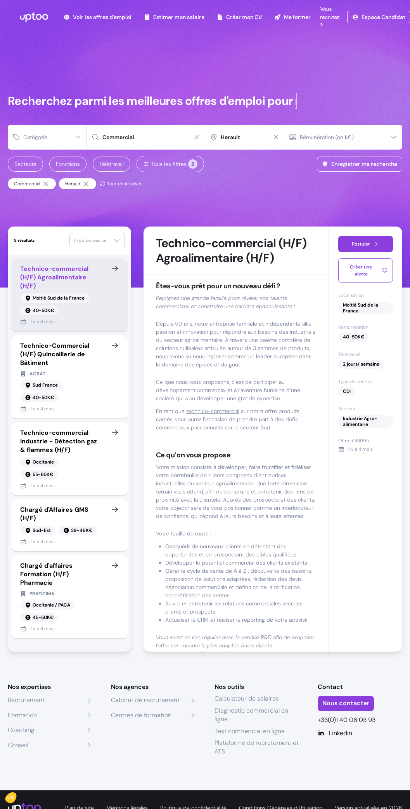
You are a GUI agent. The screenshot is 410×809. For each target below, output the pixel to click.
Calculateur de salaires (247, 698)
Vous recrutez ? (328, 17)
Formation (22, 715)
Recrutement (26, 700)
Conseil (18, 745)
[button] (16, 795)
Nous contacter (345, 703)
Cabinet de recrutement (145, 700)
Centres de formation (141, 715)
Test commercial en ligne (250, 731)
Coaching (21, 730)
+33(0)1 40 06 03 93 (346, 720)
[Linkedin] (360, 733)
